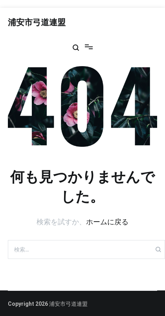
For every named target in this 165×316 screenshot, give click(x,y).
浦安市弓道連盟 (37, 23)
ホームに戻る (107, 222)
